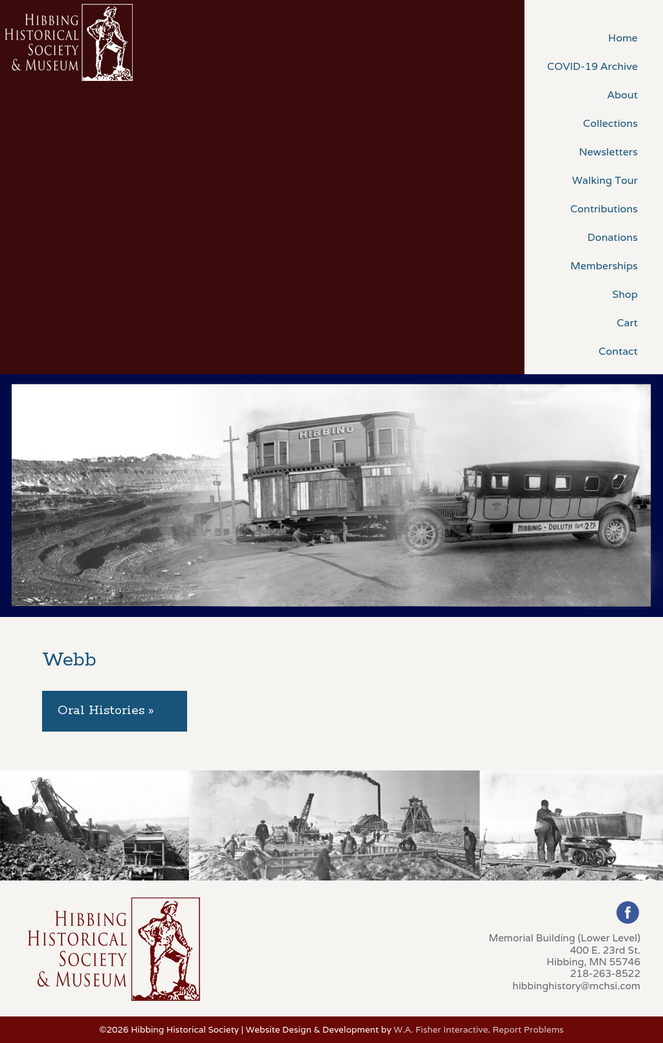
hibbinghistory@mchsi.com (576, 985)
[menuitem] (593, 37)
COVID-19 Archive (592, 66)
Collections (610, 123)
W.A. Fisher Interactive (441, 1029)
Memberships (604, 266)
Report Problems (528, 1029)
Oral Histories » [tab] (106, 710)
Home (623, 38)
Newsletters (608, 152)
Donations (612, 237)
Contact (618, 351)
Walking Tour (605, 180)
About (622, 95)
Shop (625, 294)
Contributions (604, 209)
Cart (627, 323)
